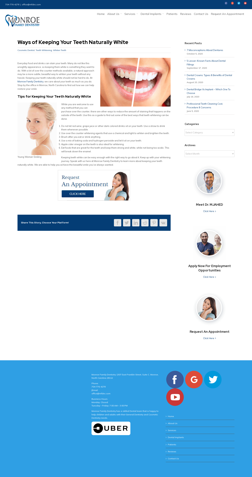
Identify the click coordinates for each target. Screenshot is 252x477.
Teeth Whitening (44, 50)
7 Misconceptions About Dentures (205, 50)
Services (172, 430)
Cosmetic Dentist (26, 50)
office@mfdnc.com (31, 4)
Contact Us (173, 458)
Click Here (208, 211)
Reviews (172, 451)
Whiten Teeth (59, 50)
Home (171, 416)
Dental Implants (176, 437)
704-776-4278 (12, 4)
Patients (172, 444)
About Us (172, 423)
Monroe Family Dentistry (30, 81)
